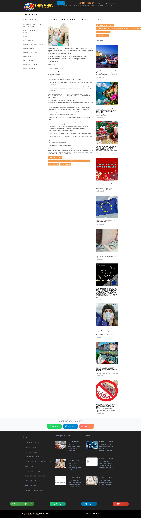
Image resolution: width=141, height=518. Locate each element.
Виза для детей (28, 48)
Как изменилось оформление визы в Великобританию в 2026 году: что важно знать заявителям (99, 465)
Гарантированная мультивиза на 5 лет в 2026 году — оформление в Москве (69, 160)
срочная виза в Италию (66, 88)
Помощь (103, 8)
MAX (84, 426)
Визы (113, 5)
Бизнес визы (30, 447)
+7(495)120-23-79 (86, 3)
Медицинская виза (30, 60)
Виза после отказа (30, 64)
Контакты (90, 8)
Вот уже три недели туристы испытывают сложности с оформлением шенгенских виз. (106, 254)
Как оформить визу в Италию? (56, 68)
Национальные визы (30, 68)
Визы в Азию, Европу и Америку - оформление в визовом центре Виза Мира (83, 5)
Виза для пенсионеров (31, 52)
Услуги (61, 8)
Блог (97, 8)
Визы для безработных (31, 56)
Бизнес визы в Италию (55, 157)
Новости (68, 8)
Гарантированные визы (35, 442)
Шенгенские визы (53, 164)
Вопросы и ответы (79, 8)
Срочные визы (28, 36)
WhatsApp (53, 426)
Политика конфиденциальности (31, 514)
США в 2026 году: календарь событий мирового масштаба (105, 482)
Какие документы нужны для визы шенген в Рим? (61, 71)
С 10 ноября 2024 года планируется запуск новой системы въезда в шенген (105, 221)
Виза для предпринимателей (33, 44)
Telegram (60, 3)
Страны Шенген (66, 164)
